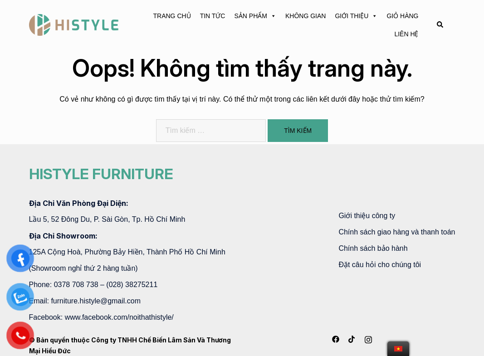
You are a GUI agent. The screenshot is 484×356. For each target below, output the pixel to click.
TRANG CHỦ (172, 16)
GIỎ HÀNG (402, 16)
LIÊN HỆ (406, 34)
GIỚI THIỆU (356, 16)
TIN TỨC (212, 16)
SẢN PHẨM (255, 16)
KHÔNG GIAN (305, 16)
